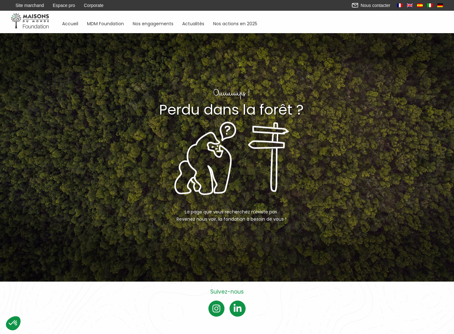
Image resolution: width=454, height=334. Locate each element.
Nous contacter (371, 5)
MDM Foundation (105, 23)
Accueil (70, 23)
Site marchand (29, 5)
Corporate (93, 5)
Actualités (193, 23)
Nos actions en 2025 (235, 23)
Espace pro (64, 5)
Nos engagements (153, 23)
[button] (13, 323)
